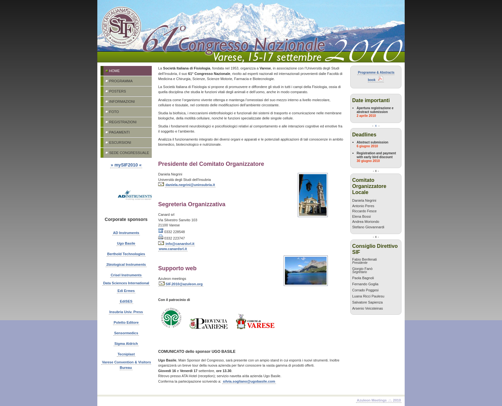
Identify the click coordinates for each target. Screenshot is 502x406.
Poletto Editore (126, 322)
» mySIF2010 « (126, 164)
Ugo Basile (126, 243)
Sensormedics (126, 333)
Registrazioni (123, 122)
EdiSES (126, 301)
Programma (121, 81)
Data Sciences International (126, 283)
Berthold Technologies (126, 254)
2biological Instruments (126, 264)
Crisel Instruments (126, 275)
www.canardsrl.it (173, 249)
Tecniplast (126, 354)
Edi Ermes (126, 291)
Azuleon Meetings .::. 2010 (379, 400)
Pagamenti (119, 132)
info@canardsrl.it (180, 244)
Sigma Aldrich (126, 343)
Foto (114, 112)
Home (114, 71)
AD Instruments (126, 233)
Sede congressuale (129, 153)
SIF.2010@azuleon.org (181, 284)
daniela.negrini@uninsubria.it (190, 185)
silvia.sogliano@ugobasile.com (249, 381)
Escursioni (120, 142)
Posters (117, 91)
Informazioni (122, 101)
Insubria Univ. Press (126, 312)
